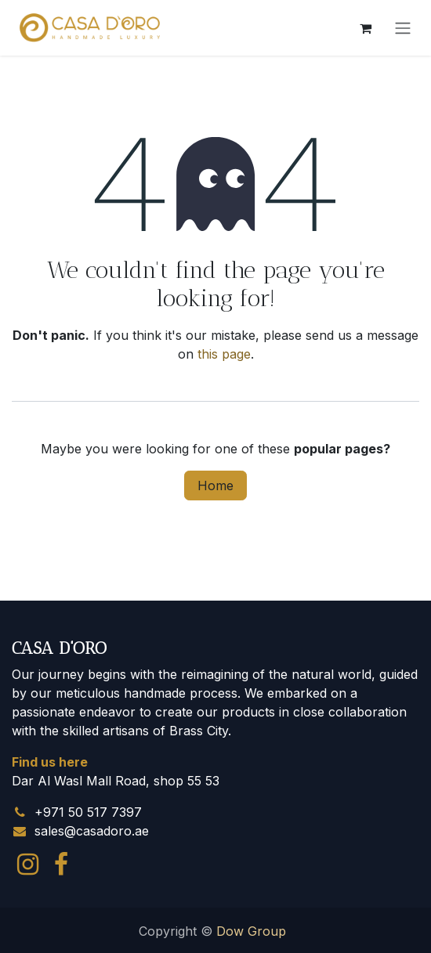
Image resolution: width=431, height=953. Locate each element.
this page (224, 354)
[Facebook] (61, 864)
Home (215, 485)
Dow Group (251, 931)
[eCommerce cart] (365, 28)
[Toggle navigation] (402, 28)
